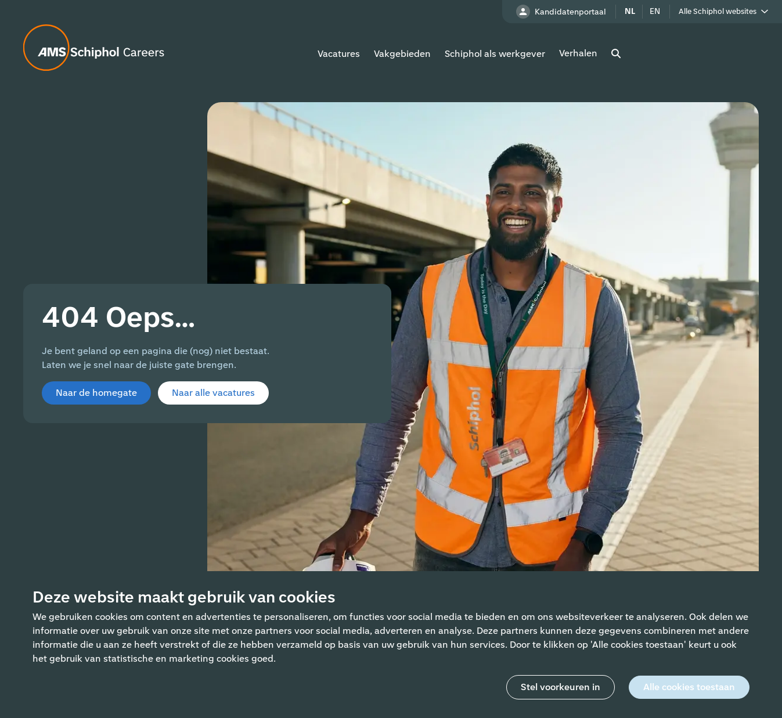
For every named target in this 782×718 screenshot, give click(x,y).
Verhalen (578, 53)
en (655, 11)
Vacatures (339, 54)
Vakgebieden (402, 54)
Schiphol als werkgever (495, 54)
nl (630, 11)
